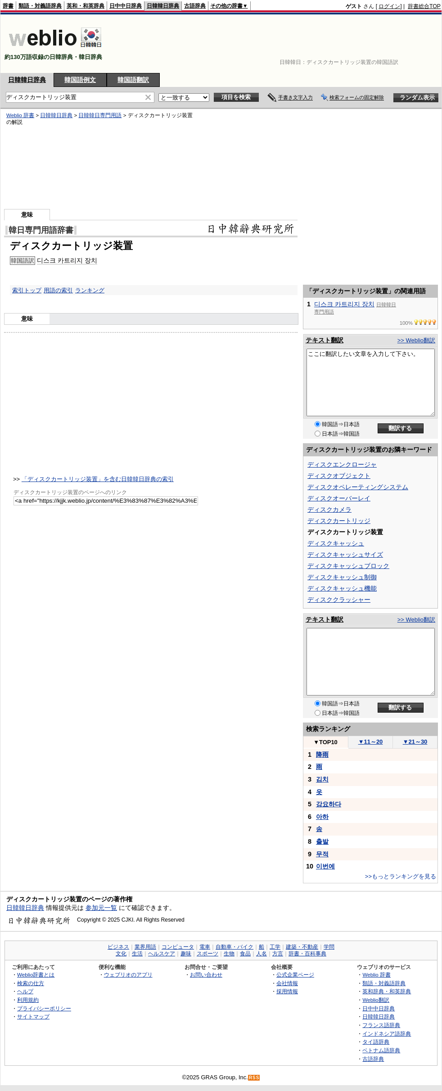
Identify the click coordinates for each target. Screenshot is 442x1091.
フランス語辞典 (381, 1025)
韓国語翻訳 (133, 79)
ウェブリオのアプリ (128, 974)
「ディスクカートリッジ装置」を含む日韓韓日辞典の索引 (98, 479)
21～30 (415, 741)
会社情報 (287, 983)
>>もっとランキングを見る (400, 876)
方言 (277, 953)
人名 (261, 953)
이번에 (325, 866)
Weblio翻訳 (375, 1000)
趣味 (185, 953)
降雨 (322, 754)
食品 (245, 953)
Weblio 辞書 (376, 974)
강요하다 (328, 804)
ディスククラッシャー (338, 599)
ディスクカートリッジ (338, 520)
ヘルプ (25, 991)
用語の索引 (58, 290)
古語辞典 (195, 6)
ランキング (89, 290)
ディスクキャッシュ (335, 543)
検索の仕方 (30, 983)
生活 (137, 953)
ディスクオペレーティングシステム (357, 487)
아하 (322, 816)
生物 (229, 953)
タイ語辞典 (375, 1042)
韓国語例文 (80, 79)
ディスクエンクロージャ (342, 464)
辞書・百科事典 (307, 953)
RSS (254, 1077)
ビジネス (118, 947)
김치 (322, 779)
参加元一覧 (101, 907)
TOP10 (325, 742)
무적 (322, 854)
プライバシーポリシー (44, 1008)
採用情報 (287, 991)
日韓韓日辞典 (163, 6)
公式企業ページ (295, 974)
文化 (121, 953)
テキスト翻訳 (324, 340)
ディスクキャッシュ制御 (342, 577)
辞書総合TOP (424, 6)
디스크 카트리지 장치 (344, 304)
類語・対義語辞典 (40, 6)
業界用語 (145, 947)
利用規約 (28, 1000)
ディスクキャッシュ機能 (342, 588)
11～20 (370, 741)
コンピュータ (178, 947)
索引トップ (26, 290)
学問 (329, 947)
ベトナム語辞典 (381, 1050)
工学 (275, 947)
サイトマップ (33, 1016)
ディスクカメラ (329, 509)
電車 (204, 947)
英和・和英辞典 (85, 6)
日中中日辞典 (125, 6)
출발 (322, 841)
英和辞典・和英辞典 (386, 991)
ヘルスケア (161, 953)
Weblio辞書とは (35, 974)
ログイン (389, 6)
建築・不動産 (302, 947)
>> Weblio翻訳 (416, 340)
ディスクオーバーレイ (338, 498)
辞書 (8, 6)
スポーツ (207, 953)
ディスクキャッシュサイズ (345, 554)
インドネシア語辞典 (386, 1033)
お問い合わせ (206, 974)
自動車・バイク (234, 947)
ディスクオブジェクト (338, 475)
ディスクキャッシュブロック (348, 565)
